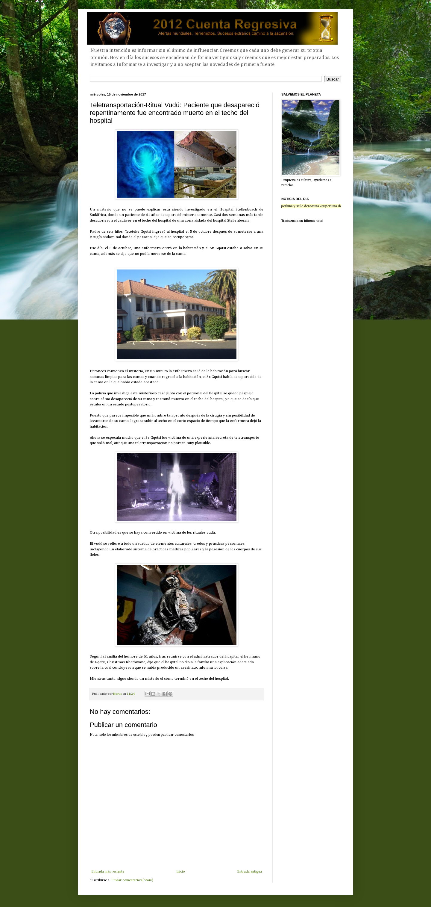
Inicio (180, 871)
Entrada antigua (249, 871)
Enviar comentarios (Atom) (132, 880)
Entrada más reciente (107, 871)
